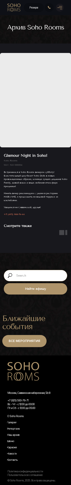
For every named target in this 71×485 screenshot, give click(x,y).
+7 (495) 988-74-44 (14, 214)
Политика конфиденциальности (25, 471)
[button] (34, 7)
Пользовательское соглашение (25, 475)
